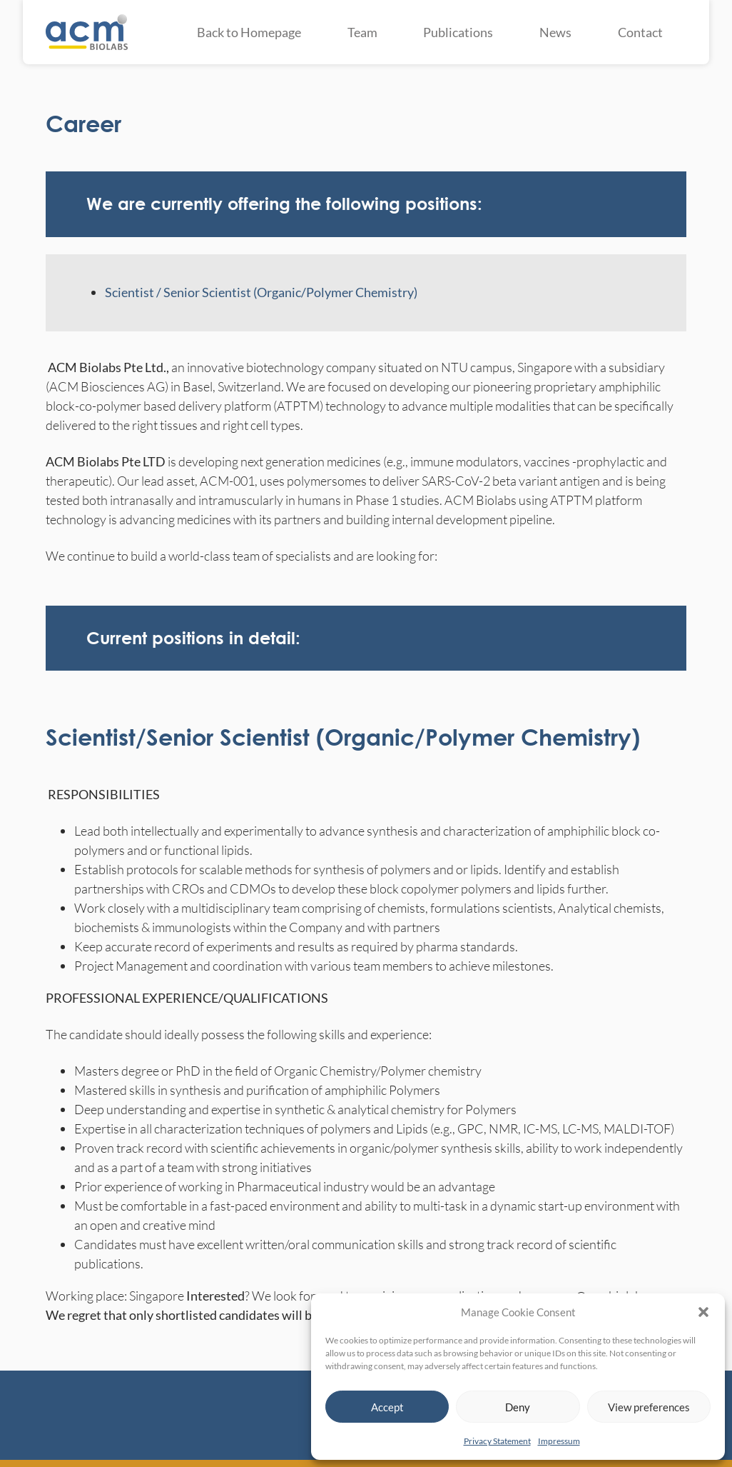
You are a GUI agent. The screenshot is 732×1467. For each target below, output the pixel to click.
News (555, 32)
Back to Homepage (249, 32)
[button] (703, 1312)
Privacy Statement (497, 1441)
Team (362, 32)
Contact (640, 32)
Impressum (559, 1441)
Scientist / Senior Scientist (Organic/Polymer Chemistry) (261, 292)
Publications (458, 32)
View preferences (649, 1407)
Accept (387, 1407)
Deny (517, 1407)
